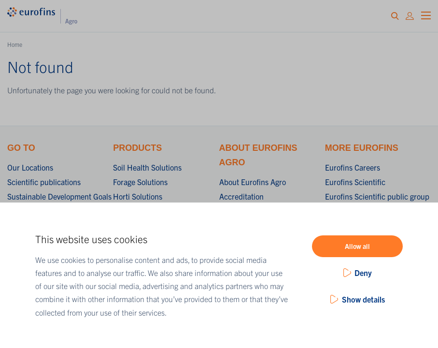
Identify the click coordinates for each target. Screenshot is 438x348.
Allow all (357, 246)
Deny (363, 272)
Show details (363, 299)
